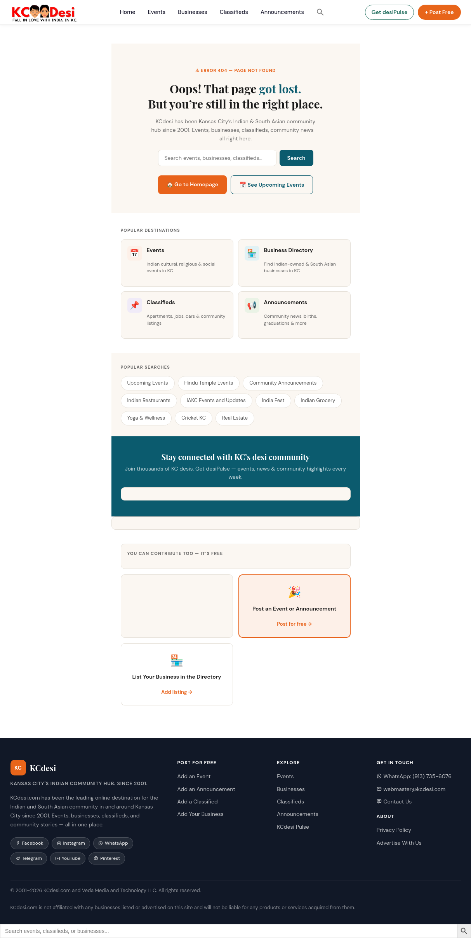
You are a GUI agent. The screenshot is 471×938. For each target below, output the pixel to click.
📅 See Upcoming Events (272, 184)
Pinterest (107, 858)
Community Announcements (282, 383)
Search (296, 157)
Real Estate (235, 418)
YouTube (67, 858)
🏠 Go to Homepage (193, 184)
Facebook (29, 843)
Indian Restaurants (148, 400)
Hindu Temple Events (208, 383)
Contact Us (394, 801)
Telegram (29, 858)
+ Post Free (439, 12)
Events (157, 12)
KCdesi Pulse (293, 826)
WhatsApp (113, 843)
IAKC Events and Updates (216, 400)
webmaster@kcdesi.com (411, 789)
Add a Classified (197, 801)
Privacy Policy (394, 829)
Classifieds (234, 12)
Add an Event (193, 776)
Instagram (71, 843)
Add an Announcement (206, 789)
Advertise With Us (399, 842)
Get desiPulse (390, 12)
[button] (320, 12)
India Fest (273, 400)
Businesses (192, 12)
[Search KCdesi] (217, 158)
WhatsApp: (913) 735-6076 (414, 776)
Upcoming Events (147, 383)
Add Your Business (200, 813)
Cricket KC (193, 418)
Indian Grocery (318, 400)
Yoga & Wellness (146, 418)
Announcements (282, 12)
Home (128, 12)
